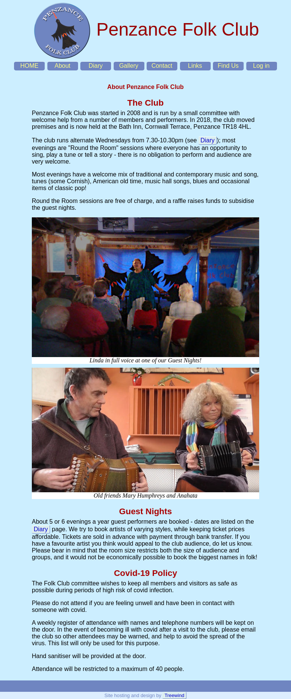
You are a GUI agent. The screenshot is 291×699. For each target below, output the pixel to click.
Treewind (174, 695)
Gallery (128, 65)
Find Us (228, 65)
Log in (261, 65)
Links (195, 65)
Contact (162, 65)
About (62, 65)
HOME (29, 65)
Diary (96, 65)
